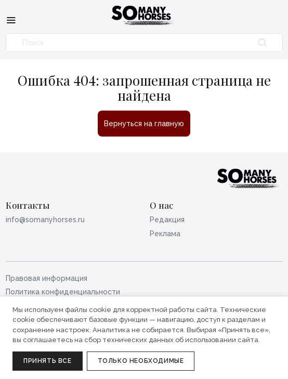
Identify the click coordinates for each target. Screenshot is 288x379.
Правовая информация (46, 278)
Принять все (47, 360)
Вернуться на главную (144, 123)
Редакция (167, 219)
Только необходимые (141, 360)
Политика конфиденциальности (63, 292)
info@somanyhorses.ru (45, 219)
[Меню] (11, 20)
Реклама (165, 233)
